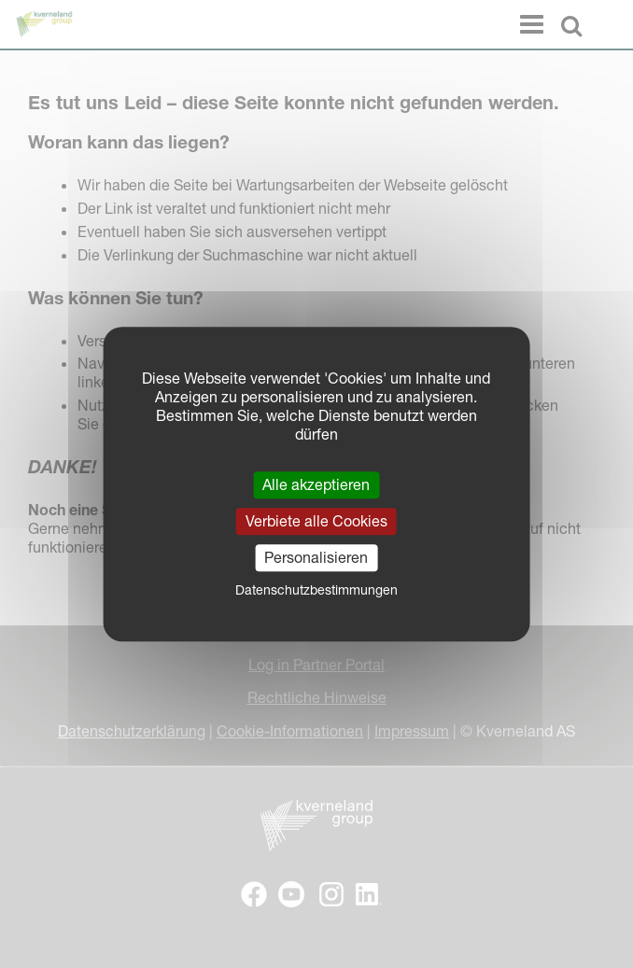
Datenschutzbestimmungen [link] (316, 590)
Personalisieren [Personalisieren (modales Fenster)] (316, 557)
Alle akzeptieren (316, 484)
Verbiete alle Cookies (316, 521)
